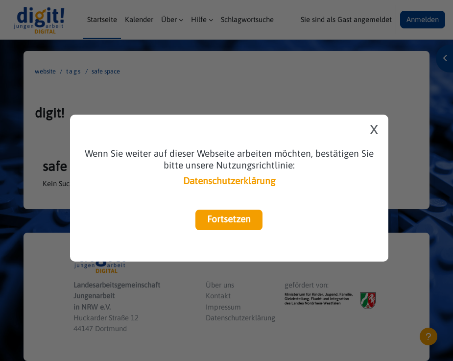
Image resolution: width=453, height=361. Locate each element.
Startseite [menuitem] (102, 19)
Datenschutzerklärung (229, 180)
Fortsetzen (229, 219)
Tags (73, 71)
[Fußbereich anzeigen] (428, 336)
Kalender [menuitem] (139, 19)
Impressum (223, 307)
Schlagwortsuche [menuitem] (247, 19)
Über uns (220, 285)
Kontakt (218, 295)
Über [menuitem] (169, 19)
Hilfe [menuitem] (199, 19)
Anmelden (422, 19)
